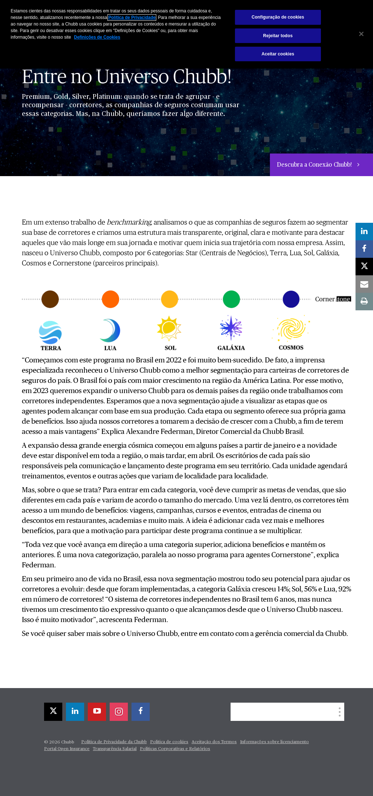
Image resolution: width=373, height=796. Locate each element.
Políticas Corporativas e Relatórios (175, 749)
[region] (186, 34)
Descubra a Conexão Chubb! (315, 165)
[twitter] (53, 712)
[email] (364, 284)
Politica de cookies (169, 742)
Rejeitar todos (277, 35)
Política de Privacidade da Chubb (114, 742)
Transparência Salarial (115, 749)
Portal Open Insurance (67, 749)
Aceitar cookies (278, 54)
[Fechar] (361, 34)
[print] (364, 301)
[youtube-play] (97, 712)
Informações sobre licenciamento (274, 742)
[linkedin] (75, 712)
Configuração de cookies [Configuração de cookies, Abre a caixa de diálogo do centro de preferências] (278, 17)
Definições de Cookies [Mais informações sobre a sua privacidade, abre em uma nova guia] (97, 37)
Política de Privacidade (132, 17)
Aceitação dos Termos (214, 742)
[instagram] (119, 712)
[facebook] (140, 712)
